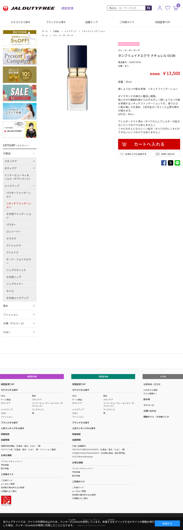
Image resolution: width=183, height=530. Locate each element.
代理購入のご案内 (8, 491)
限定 (34, 395)
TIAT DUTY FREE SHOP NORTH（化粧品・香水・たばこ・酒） (99, 449)
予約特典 (5, 464)
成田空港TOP (7, 384)
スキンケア (37, 399)
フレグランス (38, 409)
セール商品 (6, 399)
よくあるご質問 (8, 483)
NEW (3, 395)
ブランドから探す (56, 22)
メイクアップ (7, 409)
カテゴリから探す (20, 22)
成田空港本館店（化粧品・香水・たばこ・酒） (21, 445)
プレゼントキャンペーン (11, 461)
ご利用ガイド (127, 22)
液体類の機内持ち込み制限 (12, 487)
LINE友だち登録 (150, 389)
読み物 (146, 399)
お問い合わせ (149, 410)
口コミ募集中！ (150, 393)
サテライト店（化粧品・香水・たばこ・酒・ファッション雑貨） (29, 449)
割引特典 (5, 468)
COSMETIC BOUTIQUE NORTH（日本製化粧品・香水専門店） (99, 452)
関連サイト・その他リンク (156, 416)
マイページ (148, 405)
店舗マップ (91, 22)
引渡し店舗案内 (79, 445)
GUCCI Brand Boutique (82, 456)
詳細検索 (5, 434)
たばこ (4, 413)
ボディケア (5, 403)
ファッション (7, 416)
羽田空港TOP (162, 22)
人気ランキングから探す (12, 428)
